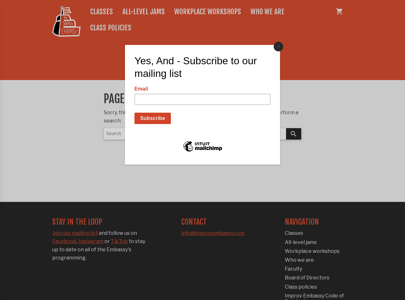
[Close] (278, 46)
